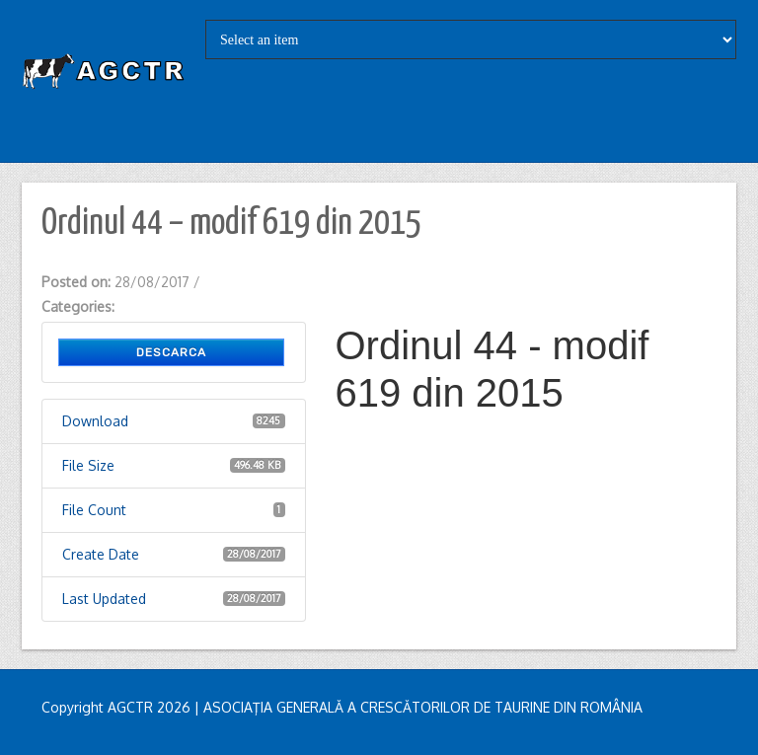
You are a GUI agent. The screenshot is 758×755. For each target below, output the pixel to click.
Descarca (171, 352)
